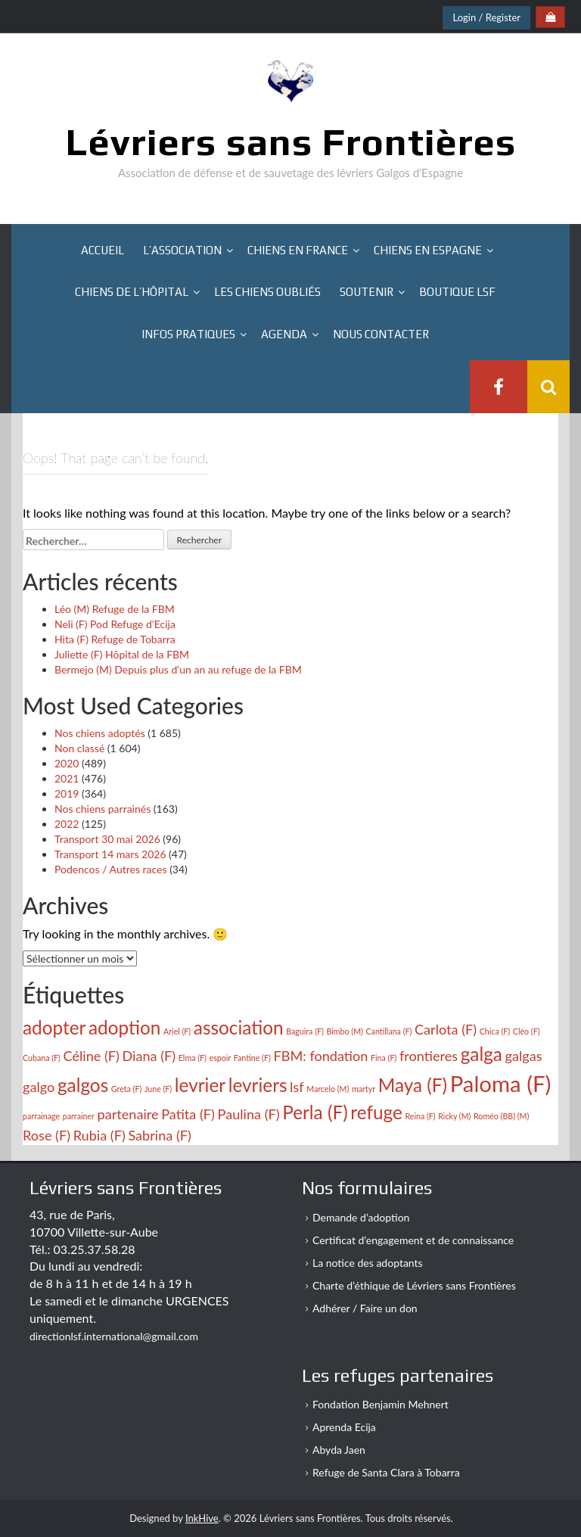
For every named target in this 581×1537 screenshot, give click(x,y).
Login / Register (486, 17)
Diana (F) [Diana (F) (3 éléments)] (149, 1055)
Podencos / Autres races (110, 869)
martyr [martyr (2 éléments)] (363, 1089)
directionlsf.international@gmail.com (114, 1336)
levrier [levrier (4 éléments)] (200, 1085)
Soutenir (366, 291)
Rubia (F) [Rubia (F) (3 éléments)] (99, 1135)
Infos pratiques (188, 334)
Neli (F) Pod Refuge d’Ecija (115, 624)
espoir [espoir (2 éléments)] (220, 1058)
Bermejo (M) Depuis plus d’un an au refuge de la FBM (178, 669)
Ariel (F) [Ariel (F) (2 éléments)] (177, 1031)
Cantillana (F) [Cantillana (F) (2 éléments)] (389, 1031)
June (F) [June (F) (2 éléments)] (158, 1089)
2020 (66, 763)
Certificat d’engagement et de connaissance (413, 1240)
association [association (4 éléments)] (239, 1027)
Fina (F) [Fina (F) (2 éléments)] (383, 1058)
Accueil (102, 250)
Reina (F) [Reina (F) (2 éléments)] (420, 1116)
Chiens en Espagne (428, 250)
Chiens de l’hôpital (131, 291)
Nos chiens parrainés (102, 808)
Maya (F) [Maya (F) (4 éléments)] (412, 1085)
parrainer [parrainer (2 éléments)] (79, 1116)
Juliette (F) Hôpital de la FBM (121, 654)
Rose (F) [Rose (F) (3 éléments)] (46, 1135)
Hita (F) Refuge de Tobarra (115, 639)
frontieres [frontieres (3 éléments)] (428, 1055)
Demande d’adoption (360, 1217)
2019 (66, 793)
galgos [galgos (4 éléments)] (82, 1085)
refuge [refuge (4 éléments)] (376, 1112)
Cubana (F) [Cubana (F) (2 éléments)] (42, 1058)
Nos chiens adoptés (99, 732)
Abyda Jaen (338, 1449)
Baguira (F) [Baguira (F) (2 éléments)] (305, 1031)
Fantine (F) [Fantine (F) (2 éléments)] (252, 1058)
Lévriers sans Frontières (291, 141)
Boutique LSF (457, 291)
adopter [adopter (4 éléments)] (54, 1027)
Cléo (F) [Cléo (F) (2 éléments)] (526, 1031)
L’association (182, 250)
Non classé (79, 748)
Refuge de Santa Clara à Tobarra (386, 1472)
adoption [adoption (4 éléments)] (124, 1027)
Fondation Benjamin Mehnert (380, 1404)
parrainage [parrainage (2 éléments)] (41, 1116)
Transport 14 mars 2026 (110, 854)
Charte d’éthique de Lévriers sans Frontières (414, 1285)
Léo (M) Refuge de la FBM (114, 608)
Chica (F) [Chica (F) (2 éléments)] (495, 1031)
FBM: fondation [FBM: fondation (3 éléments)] (320, 1055)
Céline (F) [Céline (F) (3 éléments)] (92, 1055)
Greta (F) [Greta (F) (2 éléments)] (126, 1089)
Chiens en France (297, 250)
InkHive (202, 1518)
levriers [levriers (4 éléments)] (257, 1085)
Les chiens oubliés (267, 291)
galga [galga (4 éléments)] (481, 1054)
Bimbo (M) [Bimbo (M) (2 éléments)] (344, 1031)
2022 (66, 823)
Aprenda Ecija (344, 1426)
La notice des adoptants (367, 1262)
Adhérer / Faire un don (365, 1308)
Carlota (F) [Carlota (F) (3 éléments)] (446, 1029)
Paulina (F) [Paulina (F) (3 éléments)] (249, 1114)
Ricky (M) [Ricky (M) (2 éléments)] (454, 1116)
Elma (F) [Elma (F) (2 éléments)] (193, 1058)
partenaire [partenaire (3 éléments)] (128, 1114)
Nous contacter (381, 334)
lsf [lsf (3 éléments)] (296, 1086)
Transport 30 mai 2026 (107, 838)
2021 (66, 778)
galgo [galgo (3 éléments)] (38, 1086)
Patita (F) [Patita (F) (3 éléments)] (188, 1114)
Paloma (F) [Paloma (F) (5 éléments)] (500, 1083)
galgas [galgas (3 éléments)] (523, 1055)
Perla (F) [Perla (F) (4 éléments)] (315, 1112)
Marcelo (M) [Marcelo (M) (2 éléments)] (327, 1089)
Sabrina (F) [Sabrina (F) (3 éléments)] (159, 1135)
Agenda (284, 334)
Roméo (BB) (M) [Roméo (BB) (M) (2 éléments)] (501, 1116)
